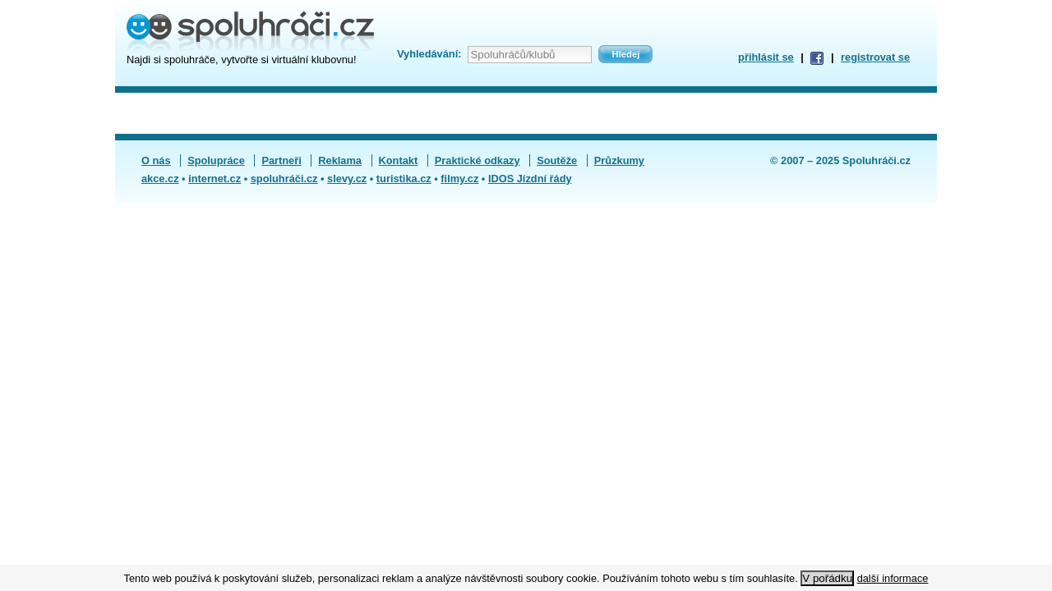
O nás (156, 160)
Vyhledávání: (429, 54)
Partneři (281, 160)
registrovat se (875, 57)
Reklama (340, 160)
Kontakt (398, 160)
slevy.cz (347, 178)
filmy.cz (459, 178)
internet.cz (214, 178)
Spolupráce (216, 160)
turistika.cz (403, 178)
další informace (893, 578)
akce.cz (160, 178)
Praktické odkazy (477, 160)
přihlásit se (766, 57)
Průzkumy (619, 160)
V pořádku (827, 578)
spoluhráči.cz (284, 178)
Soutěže (557, 160)
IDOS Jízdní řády (530, 178)
